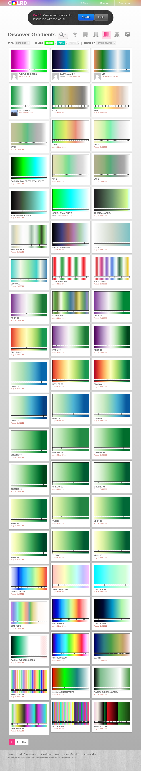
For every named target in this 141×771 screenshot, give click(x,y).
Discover (104, 3)
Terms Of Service (71, 754)
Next (24, 742)
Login (101, 17)
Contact (11, 754)
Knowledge (46, 754)
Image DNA (127, 35)
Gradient (106, 35)
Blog (57, 754)
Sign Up (86, 17)
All (74, 35)
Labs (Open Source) (28, 754)
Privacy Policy (89, 754)
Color (85, 35)
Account (123, 3)
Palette (96, 35)
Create (86, 3)
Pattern (117, 35)
